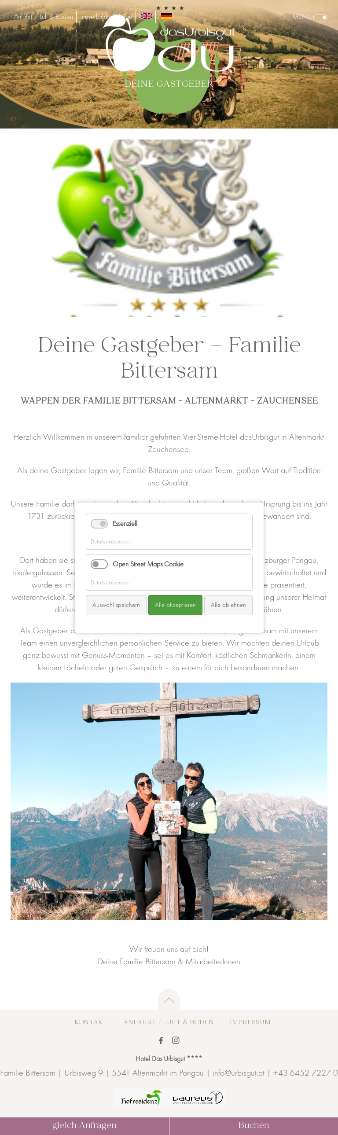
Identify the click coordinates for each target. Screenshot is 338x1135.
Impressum (250, 1022)
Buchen (253, 1126)
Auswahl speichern (116, 604)
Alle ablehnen (228, 604)
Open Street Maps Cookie (148, 564)
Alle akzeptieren (175, 604)
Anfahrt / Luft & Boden (43, 17)
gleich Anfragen (84, 1126)
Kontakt (90, 1022)
